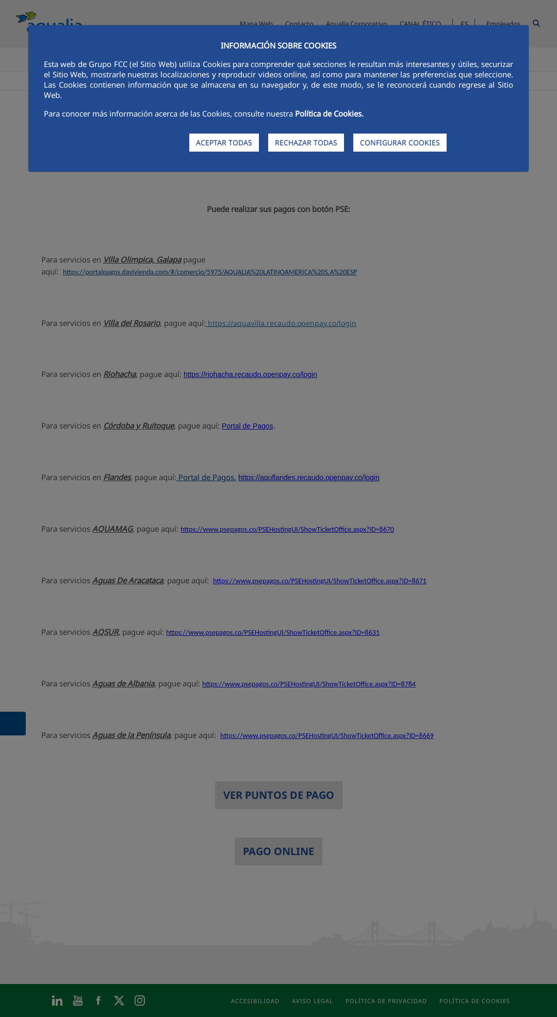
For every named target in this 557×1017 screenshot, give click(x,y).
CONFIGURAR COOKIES (400, 142)
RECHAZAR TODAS (306, 142)
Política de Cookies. (329, 113)
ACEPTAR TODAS (224, 142)
